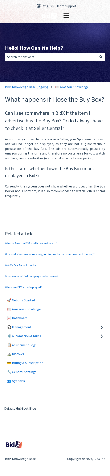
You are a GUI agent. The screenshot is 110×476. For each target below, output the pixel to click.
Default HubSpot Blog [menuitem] (20, 408)
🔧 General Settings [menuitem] (21, 372)
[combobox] (51, 57)
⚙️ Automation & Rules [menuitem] (24, 336)
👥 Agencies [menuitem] (16, 381)
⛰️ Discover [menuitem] (15, 354)
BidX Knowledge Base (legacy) (26, 87)
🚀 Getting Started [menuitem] (21, 300)
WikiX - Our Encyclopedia (20, 265)
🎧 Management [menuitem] (19, 327)
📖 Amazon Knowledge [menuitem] (24, 309)
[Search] (101, 57)
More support (67, 6)
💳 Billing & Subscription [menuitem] (25, 363)
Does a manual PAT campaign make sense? (31, 276)
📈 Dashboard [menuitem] (17, 318)
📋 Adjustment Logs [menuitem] (22, 345)
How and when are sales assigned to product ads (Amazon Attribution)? (50, 254)
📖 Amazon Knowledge (72, 87)
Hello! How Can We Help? (34, 48)
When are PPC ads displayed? (23, 287)
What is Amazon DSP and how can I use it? (31, 243)
